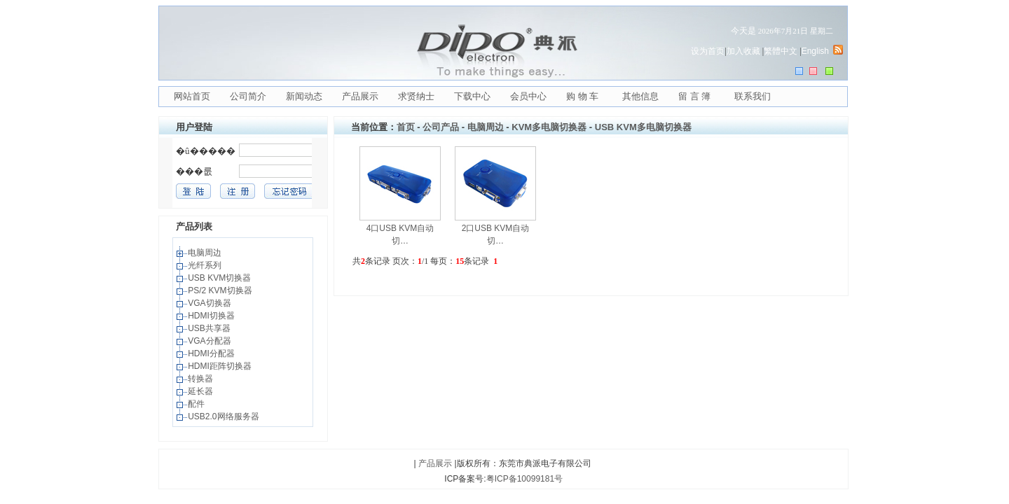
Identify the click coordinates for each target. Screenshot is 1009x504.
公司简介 (248, 96)
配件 (197, 404)
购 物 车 (582, 96)
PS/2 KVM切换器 (221, 290)
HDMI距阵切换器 (221, 366)
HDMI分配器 (212, 353)
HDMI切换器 (212, 316)
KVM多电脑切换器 (549, 127)
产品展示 (360, 96)
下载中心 (472, 96)
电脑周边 (206, 253)
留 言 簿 (694, 96)
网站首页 (192, 96)
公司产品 (441, 127)
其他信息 (640, 96)
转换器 (201, 379)
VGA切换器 (210, 303)
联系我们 (752, 96)
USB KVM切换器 (220, 278)
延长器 (201, 391)
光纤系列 (206, 265)
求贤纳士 (416, 96)
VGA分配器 (210, 341)
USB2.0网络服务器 (224, 416)
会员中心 (528, 96)
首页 (406, 127)
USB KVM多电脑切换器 (643, 127)
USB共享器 (210, 328)
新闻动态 (304, 96)
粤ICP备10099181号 (524, 479)
